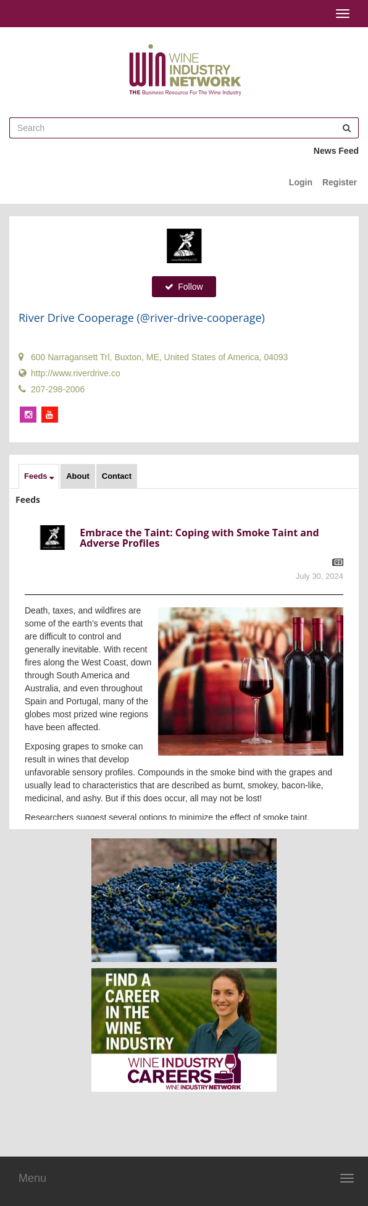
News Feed (336, 151)
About (78, 476)
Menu (32, 1178)
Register (339, 182)
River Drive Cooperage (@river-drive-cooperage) (142, 317)
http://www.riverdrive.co (69, 373)
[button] (39, 476)
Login (300, 182)
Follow (184, 287)
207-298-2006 (52, 389)
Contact (117, 476)
